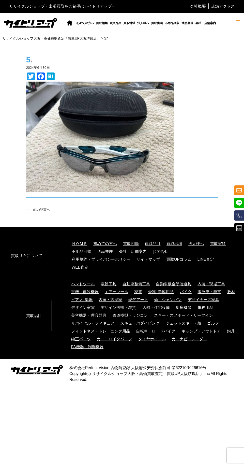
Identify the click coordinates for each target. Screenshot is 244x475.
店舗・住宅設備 (156, 307)
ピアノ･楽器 (82, 300)
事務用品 (205, 307)
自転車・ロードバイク (155, 331)
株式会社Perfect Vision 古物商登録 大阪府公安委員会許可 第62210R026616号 (137, 368)
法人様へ (143, 23)
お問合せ (160, 251)
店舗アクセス (223, 6)
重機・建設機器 (85, 292)
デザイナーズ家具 (203, 300)
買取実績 (157, 23)
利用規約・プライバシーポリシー (101, 259)
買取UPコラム (178, 259)
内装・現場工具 (211, 284)
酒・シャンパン (168, 300)
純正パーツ (81, 339)
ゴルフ (213, 323)
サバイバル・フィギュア (92, 323)
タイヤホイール (152, 339)
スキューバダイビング (140, 323)
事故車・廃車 (209, 292)
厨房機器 (183, 307)
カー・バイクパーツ (114, 339)
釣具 (231, 331)
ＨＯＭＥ (79, 244)
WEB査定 (80, 267)
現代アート (138, 300)
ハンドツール (83, 284)
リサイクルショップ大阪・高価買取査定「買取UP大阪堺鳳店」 (148, 374)
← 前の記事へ (38, 210)
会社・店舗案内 (205, 23)
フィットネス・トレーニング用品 (100, 331)
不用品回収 (172, 23)
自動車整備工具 (136, 284)
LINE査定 (206, 259)
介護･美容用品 (161, 292)
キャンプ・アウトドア (201, 331)
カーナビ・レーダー (189, 339)
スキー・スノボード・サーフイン (183, 315)
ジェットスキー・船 (183, 323)
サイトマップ (148, 259)
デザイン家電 (83, 307)
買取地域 (129, 23)
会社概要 (198, 6)
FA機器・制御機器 (87, 347)
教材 (231, 292)
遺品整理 (187, 23)
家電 (138, 292)
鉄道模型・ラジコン (130, 315)
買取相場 (102, 23)
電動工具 (108, 284)
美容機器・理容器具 (89, 315)
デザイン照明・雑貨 (118, 307)
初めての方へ (85, 23)
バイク (186, 292)
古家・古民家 (110, 300)
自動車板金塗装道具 (173, 284)
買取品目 (116, 23)
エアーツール (116, 292)
